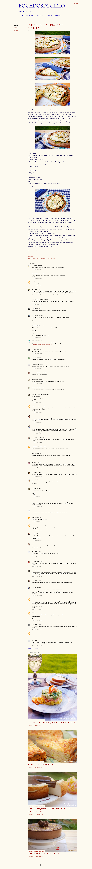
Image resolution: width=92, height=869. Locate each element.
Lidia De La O (35, 599)
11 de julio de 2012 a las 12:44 (37, 322)
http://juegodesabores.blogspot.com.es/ (42, 344)
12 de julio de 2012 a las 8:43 (37, 566)
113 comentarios (38, 856)
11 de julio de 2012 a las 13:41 (37, 337)
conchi (33, 416)
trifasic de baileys (35, 446)
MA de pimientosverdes (37, 500)
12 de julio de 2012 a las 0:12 (37, 557)
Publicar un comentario (33, 648)
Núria (33, 289)
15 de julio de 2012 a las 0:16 (37, 636)
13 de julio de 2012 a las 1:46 (37, 620)
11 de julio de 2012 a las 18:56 (37, 442)
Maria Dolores (35, 437)
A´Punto (34, 265)
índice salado (53, 15)
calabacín (16, 27)
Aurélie (33, 488)
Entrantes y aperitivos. (19, 29)
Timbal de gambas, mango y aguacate (51, 722)
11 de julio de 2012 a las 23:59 (37, 540)
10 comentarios (38, 725)
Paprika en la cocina (36, 525)
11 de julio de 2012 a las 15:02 (37, 361)
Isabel (33, 533)
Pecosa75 (34, 561)
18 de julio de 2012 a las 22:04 (37, 645)
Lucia (33, 624)
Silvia (33, 612)
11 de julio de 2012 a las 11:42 (37, 278)
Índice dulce (40, 15)
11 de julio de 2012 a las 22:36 (37, 506)
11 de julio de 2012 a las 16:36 (37, 383)
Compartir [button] (16, 22)
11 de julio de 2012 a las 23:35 (37, 530)
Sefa (33, 543)
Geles (33, 426)
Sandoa (33, 479)
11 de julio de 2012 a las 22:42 (37, 513)
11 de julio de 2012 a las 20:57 (37, 476)
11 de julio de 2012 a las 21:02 (37, 485)
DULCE (33, 517)
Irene (33, 580)
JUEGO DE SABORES (37, 340)
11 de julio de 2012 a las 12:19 (37, 304)
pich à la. (35, 251)
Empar (33, 587)
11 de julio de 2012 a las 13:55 (37, 346)
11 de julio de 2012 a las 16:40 (37, 402)
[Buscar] (76, 3)
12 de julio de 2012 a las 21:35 (37, 595)
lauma (33, 462)
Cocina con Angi (35, 325)
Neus (33, 551)
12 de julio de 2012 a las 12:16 (37, 584)
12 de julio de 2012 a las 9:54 (37, 576)
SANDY (33, 349)
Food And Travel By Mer (37, 394)
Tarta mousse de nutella (44, 853)
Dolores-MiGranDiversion (37, 510)
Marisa (33, 472)
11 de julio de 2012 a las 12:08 (37, 285)
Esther (33, 357)
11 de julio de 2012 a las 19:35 (37, 458)
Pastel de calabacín (40, 764)
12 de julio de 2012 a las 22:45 (37, 609)
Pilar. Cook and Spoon (37, 299)
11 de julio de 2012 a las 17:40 (37, 422)
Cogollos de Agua (36, 406)
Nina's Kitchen (35, 379)
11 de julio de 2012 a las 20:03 (37, 468)
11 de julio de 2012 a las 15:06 (37, 368)
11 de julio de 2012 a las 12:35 (37, 312)
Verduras (16, 30)
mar (33, 570)
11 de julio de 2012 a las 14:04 (37, 353)
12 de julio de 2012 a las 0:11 (37, 547)
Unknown (34, 633)
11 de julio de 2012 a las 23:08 (37, 521)
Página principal (26, 15)
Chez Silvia (34, 364)
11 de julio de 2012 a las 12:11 (36, 295)
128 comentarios (38, 814)
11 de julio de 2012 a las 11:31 (36, 269)
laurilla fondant (35, 273)
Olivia (33, 640)
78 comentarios (38, 767)
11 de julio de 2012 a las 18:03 (37, 433)
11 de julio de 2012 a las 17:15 (37, 412)
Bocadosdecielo (42, 5)
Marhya (33, 453)
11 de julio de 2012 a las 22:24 (37, 496)
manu (33, 308)
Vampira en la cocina (36, 372)
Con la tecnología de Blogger (46, 865)
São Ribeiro (34, 315)
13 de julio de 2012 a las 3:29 (37, 629)
